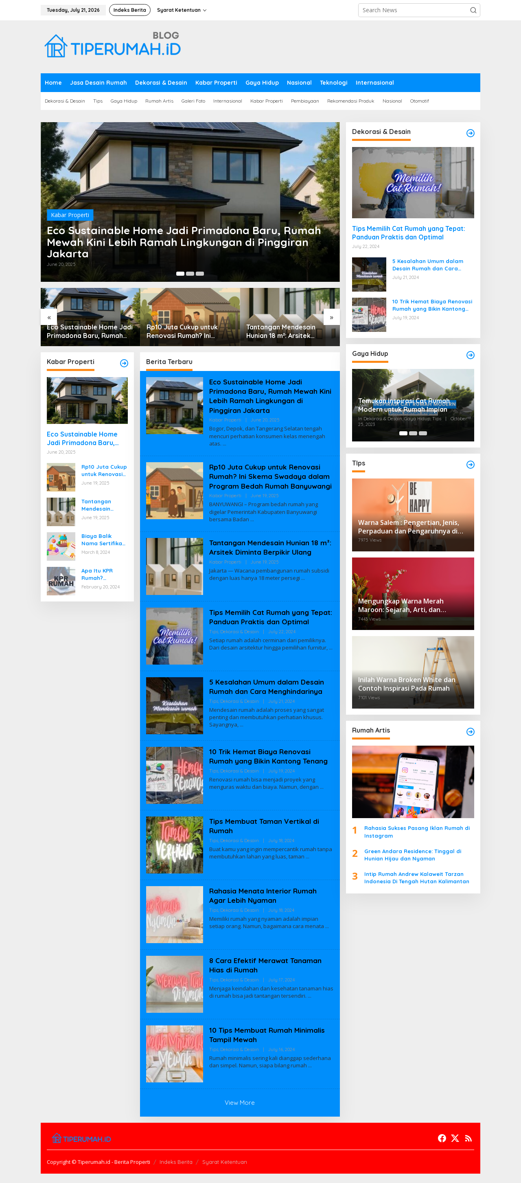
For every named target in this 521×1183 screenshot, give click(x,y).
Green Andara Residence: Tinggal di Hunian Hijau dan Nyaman (412, 855)
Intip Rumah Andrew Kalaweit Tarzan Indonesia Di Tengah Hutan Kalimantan (416, 878)
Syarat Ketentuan (224, 1171)
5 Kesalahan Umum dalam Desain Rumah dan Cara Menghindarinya (267, 696)
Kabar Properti (70, 210)
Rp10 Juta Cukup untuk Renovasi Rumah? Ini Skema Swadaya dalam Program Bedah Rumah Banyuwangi (183, 331)
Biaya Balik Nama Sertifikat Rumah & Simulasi (103, 540)
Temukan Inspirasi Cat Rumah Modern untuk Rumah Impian (404, 405)
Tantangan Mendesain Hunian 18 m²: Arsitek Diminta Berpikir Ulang (281, 331)
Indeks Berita (176, 1171)
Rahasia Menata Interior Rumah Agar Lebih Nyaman (264, 904)
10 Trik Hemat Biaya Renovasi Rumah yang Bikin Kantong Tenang (270, 765)
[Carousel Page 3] (200, 274)
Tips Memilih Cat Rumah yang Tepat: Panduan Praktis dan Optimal (260, 631)
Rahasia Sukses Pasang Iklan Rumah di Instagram (417, 831)
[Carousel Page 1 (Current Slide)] (180, 274)
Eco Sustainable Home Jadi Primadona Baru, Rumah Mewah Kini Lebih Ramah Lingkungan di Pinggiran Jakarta (185, 239)
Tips (213, 651)
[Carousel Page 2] (190, 274)
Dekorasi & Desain (239, 651)
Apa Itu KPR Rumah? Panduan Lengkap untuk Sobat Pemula (101, 574)
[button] (473, 10)
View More (240, 1112)
